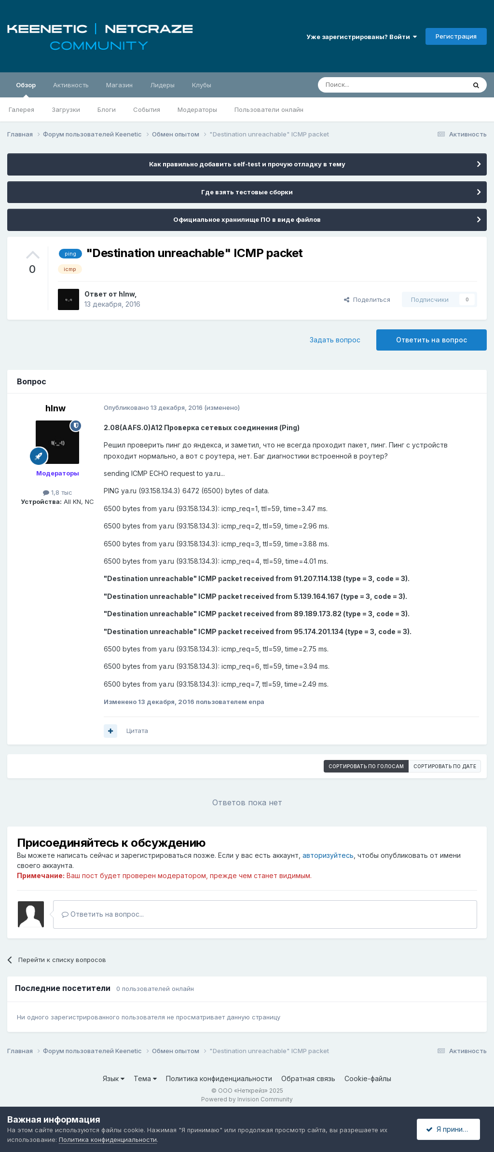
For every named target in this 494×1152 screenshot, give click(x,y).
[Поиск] (369, 85)
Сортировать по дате (444, 766)
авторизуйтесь (328, 855)
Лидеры (162, 85)
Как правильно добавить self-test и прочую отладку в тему (247, 164)
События (146, 109)
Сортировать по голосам (366, 766)
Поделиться (367, 299)
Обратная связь (308, 1078)
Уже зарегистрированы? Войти (361, 37)
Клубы (201, 85)
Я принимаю (451, 1129)
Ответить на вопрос (431, 340)
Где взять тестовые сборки (247, 192)
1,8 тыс (57, 492)
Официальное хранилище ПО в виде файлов (247, 219)
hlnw (127, 294)
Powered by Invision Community (247, 1099)
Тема (145, 1078)
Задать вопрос (335, 340)
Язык (113, 1078)
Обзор (26, 89)
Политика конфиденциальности (219, 1078)
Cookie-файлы (367, 1078)
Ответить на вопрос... (103, 914)
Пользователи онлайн (268, 109)
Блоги (106, 109)
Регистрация (456, 36)
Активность (71, 85)
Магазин (119, 85)
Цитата (137, 730)
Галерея (21, 109)
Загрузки (66, 109)
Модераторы (197, 109)
